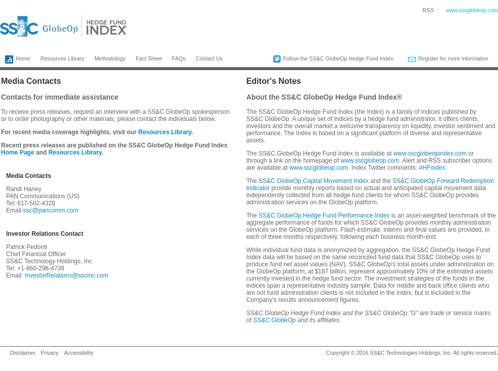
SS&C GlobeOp (274, 320)
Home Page (17, 152)
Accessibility (79, 353)
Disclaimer (23, 353)
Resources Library (62, 58)
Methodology (110, 58)
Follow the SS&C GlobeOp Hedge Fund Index (333, 59)
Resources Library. (165, 132)
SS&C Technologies (394, 353)
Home (15, 59)
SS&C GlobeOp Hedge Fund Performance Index (324, 215)
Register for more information (448, 58)
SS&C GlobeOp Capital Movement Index (314, 180)
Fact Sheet (149, 58)
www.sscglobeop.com (472, 10)
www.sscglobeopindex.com (429, 153)
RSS (428, 10)
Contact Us (209, 58)
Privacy (49, 353)
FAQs (179, 58)
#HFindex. (433, 167)
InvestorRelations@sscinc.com (66, 275)
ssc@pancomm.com (50, 210)
